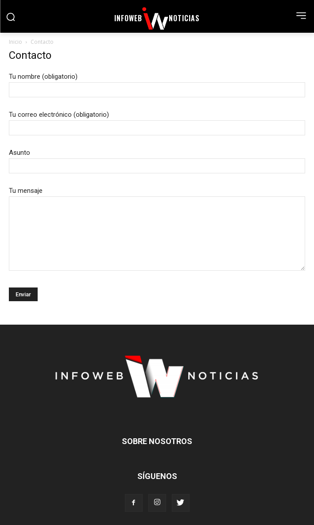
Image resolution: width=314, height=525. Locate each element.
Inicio (15, 42)
